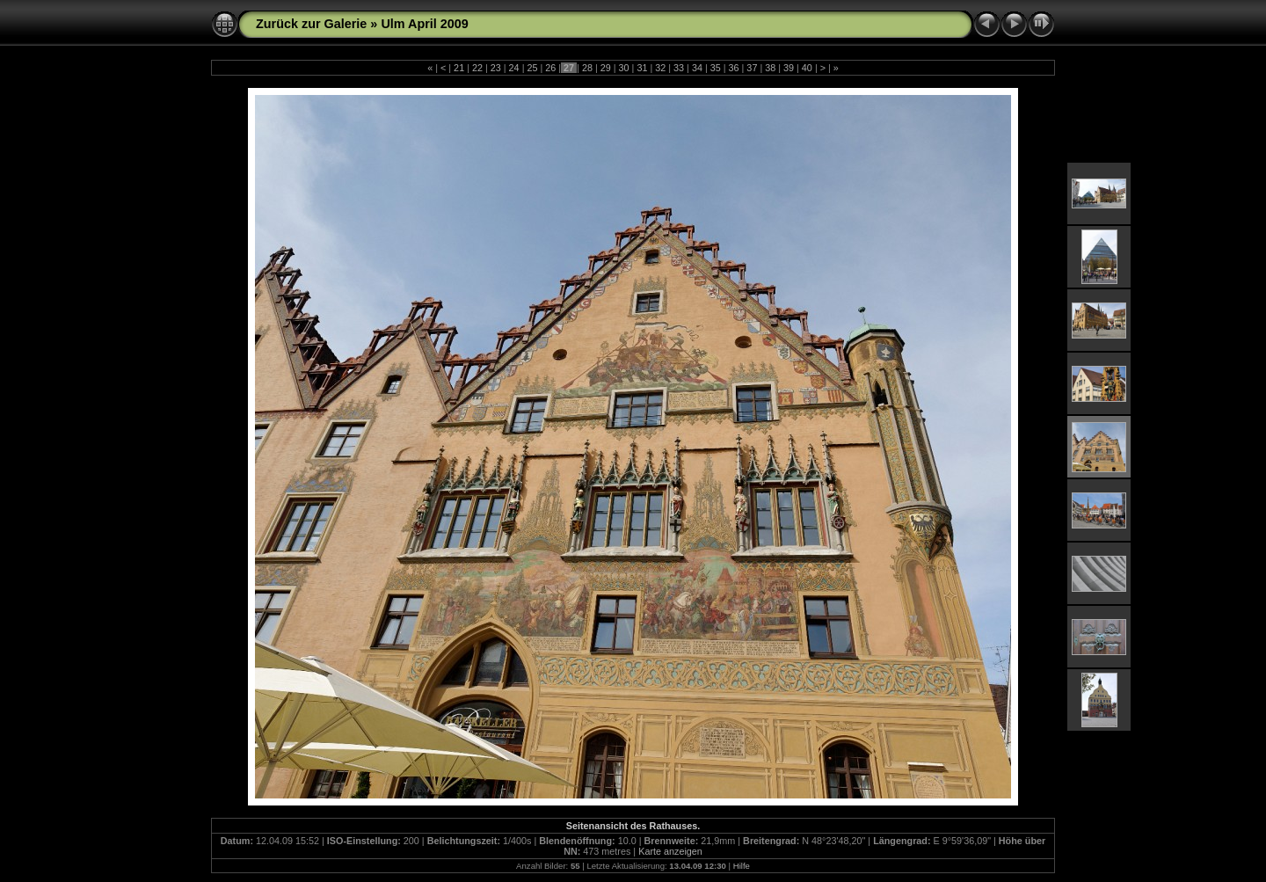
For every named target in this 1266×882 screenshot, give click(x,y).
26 (550, 67)
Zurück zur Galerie (311, 24)
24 (514, 67)
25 (532, 67)
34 (697, 67)
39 (789, 67)
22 (477, 67)
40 (807, 67)
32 (660, 67)
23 (496, 67)
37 (752, 67)
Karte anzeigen (670, 851)
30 (624, 67)
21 (459, 67)
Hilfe (741, 866)
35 (716, 67)
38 (770, 67)
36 (734, 67)
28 (587, 67)
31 (642, 67)
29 (606, 67)
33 (679, 67)
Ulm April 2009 (424, 24)
